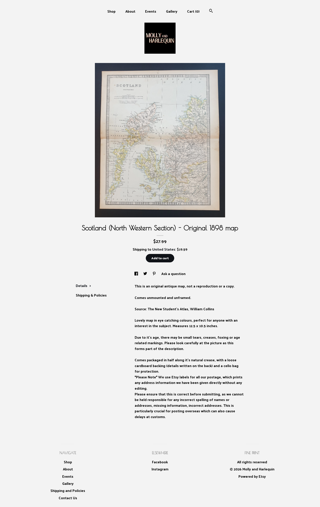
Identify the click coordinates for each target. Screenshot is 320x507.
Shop (111, 11)
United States (163, 249)
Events (150, 11)
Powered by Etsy (252, 476)
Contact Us (68, 498)
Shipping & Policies (91, 295)
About (130, 11)
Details (83, 285)
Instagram (160, 469)
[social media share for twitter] (145, 273)
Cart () (193, 11)
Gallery (171, 11)
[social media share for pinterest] (154, 273)
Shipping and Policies (67, 490)
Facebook (160, 462)
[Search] (211, 11)
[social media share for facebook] (136, 273)
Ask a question (173, 273)
